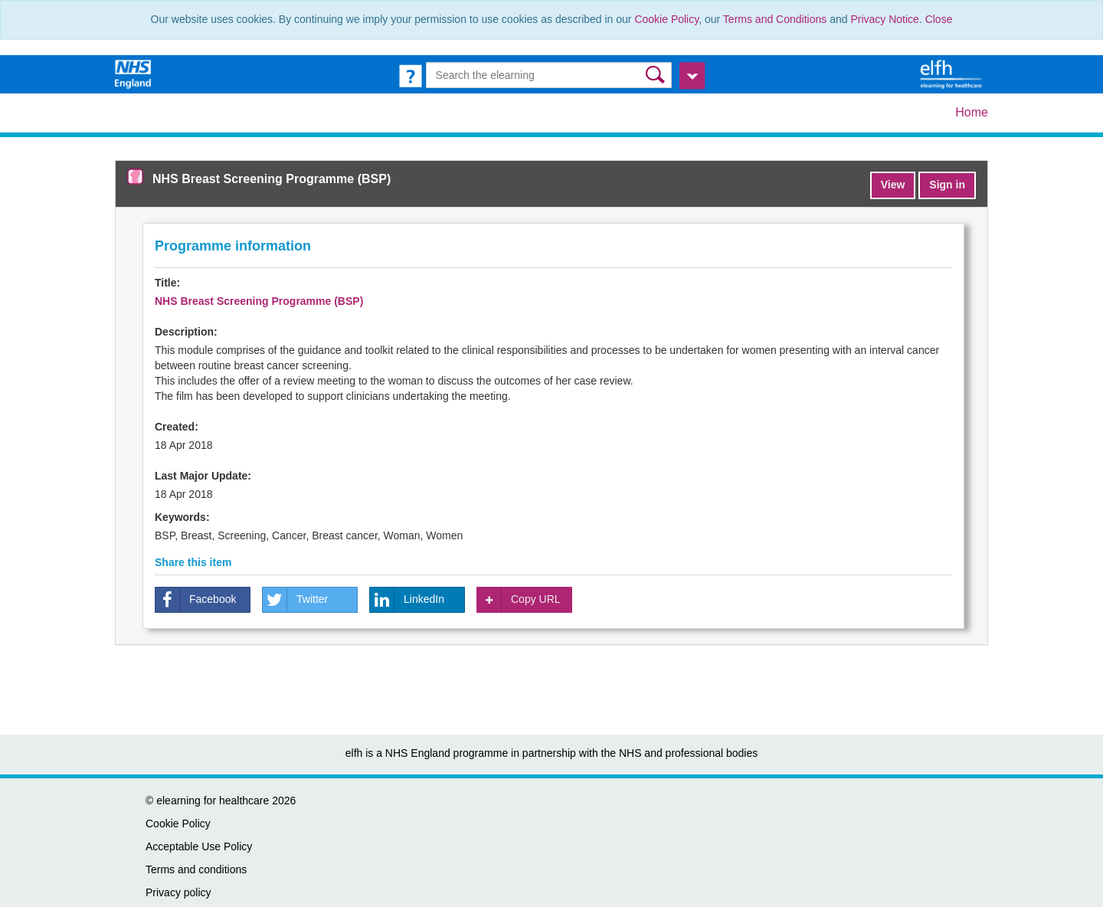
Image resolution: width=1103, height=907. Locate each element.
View (893, 184)
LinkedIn (407, 600)
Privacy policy (178, 892)
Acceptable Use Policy (199, 846)
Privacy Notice (884, 19)
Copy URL (519, 600)
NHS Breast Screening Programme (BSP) (259, 301)
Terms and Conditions (774, 19)
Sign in (947, 184)
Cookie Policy (666, 19)
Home (971, 112)
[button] (657, 74)
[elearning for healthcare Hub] (953, 73)
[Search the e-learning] (549, 75)
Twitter (295, 600)
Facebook (195, 600)
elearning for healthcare (212, 800)
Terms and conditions (196, 869)
